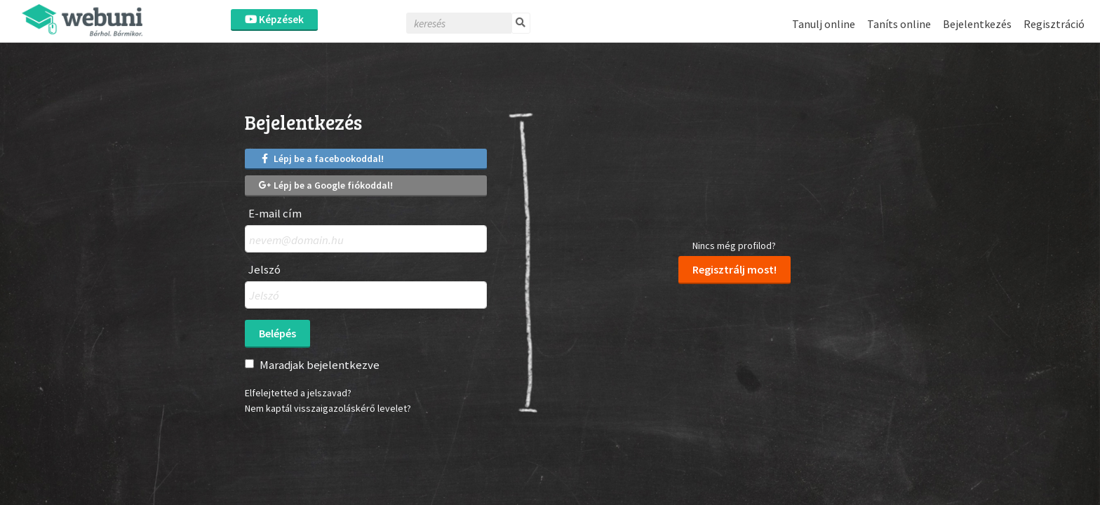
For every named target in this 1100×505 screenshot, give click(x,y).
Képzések (274, 19)
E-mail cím (275, 214)
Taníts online (899, 24)
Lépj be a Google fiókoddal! (326, 185)
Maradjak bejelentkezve (320, 364)
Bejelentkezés (977, 24)
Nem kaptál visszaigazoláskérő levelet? (328, 408)
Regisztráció (1054, 24)
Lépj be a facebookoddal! (321, 158)
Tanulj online (823, 24)
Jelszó (264, 270)
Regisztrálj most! (734, 269)
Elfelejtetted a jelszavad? (298, 392)
